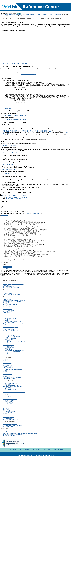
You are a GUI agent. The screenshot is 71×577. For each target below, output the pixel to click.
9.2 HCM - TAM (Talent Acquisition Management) (13, 389)
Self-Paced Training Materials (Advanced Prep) (17, 66)
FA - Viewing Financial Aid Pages (10, 361)
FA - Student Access (7, 360)
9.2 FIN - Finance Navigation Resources (11, 336)
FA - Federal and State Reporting (10, 375)
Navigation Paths (6, 307)
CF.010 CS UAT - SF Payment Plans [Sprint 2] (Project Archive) (47, 14)
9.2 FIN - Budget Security (8, 342)
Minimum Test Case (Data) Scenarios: (14, 155)
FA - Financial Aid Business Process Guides (12, 377)
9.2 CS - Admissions (7, 319)
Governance (5, 303)
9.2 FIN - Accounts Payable (9, 337)
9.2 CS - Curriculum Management (10, 327)
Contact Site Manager (59, 449)
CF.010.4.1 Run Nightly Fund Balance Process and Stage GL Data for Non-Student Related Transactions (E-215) (31, 130)
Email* (14, 207)
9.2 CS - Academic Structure (9, 317)
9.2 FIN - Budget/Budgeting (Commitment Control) (14, 341)
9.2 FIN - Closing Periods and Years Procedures (13, 353)
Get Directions (46, 449)
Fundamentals (6, 285)
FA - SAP (5, 368)
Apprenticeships (6, 320)
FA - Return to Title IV (7, 374)
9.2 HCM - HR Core (7, 387)
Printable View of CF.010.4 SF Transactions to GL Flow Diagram (14, 63)
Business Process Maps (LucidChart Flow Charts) (14, 300)
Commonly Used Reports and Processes (12, 301)
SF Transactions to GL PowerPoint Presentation (15, 115)
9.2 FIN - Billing (6, 340)
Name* (14, 206)
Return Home (4, 11)
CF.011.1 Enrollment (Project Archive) (14, 198)
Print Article (5, 268)
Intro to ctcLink (6, 282)
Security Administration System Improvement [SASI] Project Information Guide (20, 433)
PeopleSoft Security (7, 309)
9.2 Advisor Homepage (8, 402)
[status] (35, 88)
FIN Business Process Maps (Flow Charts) (12, 355)
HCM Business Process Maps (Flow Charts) (12, 386)
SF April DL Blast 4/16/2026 (9, 432)
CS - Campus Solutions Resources (10, 330)
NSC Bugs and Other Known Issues (11, 435)
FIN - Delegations (7, 344)
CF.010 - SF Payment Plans (6, 164)
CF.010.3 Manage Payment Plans (7, 169)
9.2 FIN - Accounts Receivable (9, 338)
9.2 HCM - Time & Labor (8, 391)
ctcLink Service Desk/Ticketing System (11, 287)
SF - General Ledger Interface (9, 411)
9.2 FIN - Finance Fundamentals (10, 335)
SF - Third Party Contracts (8, 417)
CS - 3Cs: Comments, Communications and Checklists (15, 323)
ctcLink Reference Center (6, 14)
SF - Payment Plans (7, 412)
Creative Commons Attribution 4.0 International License (42, 455)
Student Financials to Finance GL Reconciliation (13, 152)
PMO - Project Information (8, 310)
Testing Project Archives (28, 14)
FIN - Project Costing (7, 348)
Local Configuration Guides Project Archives (12, 425)
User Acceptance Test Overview (12, 22)
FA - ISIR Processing (7, 363)
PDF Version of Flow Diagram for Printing (15, 192)
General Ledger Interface (10, 76)
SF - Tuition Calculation (8, 418)
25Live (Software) (7, 299)
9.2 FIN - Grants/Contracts (8, 347)
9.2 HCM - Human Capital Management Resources (14, 392)
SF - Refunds (6, 413)
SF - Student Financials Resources (10, 419)
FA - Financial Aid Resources (9, 378)
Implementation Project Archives (10, 424)
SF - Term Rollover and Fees (9, 416)
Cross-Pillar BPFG (9, 108)
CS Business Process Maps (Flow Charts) (12, 321)
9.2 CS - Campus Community (9, 322)
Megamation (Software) (8, 306)
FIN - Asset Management (8, 339)
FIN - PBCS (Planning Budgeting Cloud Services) (13, 350)
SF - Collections (6, 410)
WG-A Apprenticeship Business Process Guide (13, 431)
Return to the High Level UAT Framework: (15, 162)
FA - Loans (5, 372)
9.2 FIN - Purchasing (7, 349)
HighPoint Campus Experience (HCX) (11, 328)
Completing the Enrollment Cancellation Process (13, 434)
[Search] (11, 13)
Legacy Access (6, 305)
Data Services (6, 302)
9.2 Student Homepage (8, 401)
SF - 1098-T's (6, 408)
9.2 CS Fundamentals (7, 325)
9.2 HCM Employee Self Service (10, 399)
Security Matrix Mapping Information (13, 176)
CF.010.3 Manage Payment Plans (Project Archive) (17, 197)
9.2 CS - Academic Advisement (9, 318)
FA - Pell (5, 371)
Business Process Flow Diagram (12, 30)
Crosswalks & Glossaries (8, 286)
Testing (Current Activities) (8, 311)
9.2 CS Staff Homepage (8, 403)
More (1, 437)
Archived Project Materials (17, 14)
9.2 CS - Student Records (8, 329)
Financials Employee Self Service (10, 397)
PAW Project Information (8, 292)
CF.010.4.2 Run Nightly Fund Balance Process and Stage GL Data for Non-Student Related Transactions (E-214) (32, 131)
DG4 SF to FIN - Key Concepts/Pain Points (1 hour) (16, 119)
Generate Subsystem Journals (9, 145)
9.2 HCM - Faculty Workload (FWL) (10, 385)
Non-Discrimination (24, 449)
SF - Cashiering (6, 409)
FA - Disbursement (7, 370)
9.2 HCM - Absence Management (10, 383)
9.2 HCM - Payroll (7, 388)
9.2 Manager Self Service (8, 400)
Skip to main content (4, 1)
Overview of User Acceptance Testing (8, 173)
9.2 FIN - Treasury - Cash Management (11, 351)
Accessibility (36, 449)
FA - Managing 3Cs (7, 364)
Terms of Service (35, 213)
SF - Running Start (7, 414)
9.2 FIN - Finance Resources (9, 352)
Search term (3, 13)
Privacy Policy (27, 213)
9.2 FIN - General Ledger (8, 346)
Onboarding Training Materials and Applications (13, 284)
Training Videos (6, 312)
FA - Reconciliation (7, 376)
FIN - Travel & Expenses (8, 345)
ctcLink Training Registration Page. (28, 74)
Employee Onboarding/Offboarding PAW (11, 294)
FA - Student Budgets (7, 366)
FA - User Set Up (6, 359)
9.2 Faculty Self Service (8, 396)
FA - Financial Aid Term (8, 365)
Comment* (8, 210)
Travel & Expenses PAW (8, 293)
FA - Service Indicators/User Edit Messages (12, 369)
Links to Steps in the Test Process (13, 122)
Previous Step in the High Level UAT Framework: (18, 167)
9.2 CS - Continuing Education (9, 324)
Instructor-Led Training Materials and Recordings (18, 111)
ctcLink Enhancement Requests (10, 304)
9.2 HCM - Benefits (7, 384)
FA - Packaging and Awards (9, 367)
